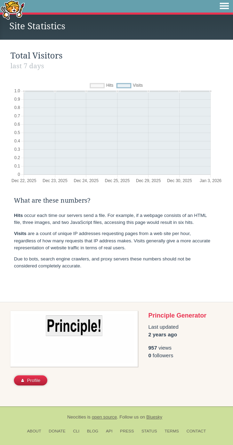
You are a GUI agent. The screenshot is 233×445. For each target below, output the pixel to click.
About (34, 431)
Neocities (76, 417)
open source (104, 417)
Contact (196, 431)
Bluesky (154, 417)
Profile (30, 380)
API (109, 431)
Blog (92, 431)
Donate (57, 431)
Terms (171, 431)
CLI (76, 431)
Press (127, 431)
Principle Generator (177, 315)
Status (149, 431)
